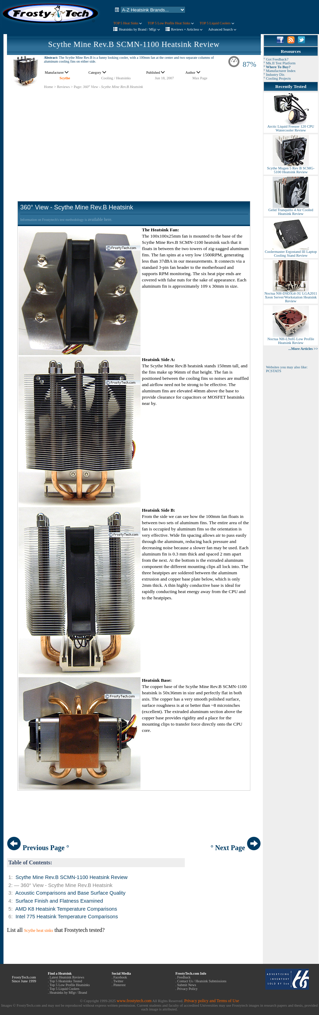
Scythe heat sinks (38, 930)
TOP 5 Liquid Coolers (216, 23)
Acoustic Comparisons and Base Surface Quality (70, 893)
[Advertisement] (134, 137)
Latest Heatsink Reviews (67, 977)
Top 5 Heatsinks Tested (66, 981)
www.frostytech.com (134, 1000)
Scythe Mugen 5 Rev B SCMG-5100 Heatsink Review (290, 168)
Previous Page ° (38, 848)
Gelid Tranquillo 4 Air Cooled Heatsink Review (290, 210)
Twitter (118, 981)
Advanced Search (222, 29)
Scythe (65, 78)
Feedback (183, 977)
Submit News (186, 985)
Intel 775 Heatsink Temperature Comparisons (66, 916)
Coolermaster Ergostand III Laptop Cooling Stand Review (291, 252)
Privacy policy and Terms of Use (211, 1000)
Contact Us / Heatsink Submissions (201, 981)
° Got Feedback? (276, 59)
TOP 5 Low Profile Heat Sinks (170, 23)
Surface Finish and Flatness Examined (59, 901)
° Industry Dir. (274, 75)
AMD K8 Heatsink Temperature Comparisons (66, 909)
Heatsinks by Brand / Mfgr (139, 29)
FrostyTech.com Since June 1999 (24, 979)
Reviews (63, 87)
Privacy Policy (187, 989)
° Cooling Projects (277, 78)
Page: (78, 87)
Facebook (120, 977)
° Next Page (236, 848)
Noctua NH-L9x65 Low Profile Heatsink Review (290, 339)
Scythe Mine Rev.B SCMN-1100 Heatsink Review (134, 44)
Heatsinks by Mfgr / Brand (68, 992)
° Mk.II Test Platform (280, 63)
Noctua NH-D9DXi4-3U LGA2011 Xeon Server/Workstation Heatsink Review (290, 295)
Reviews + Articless (187, 29)
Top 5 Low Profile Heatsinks (70, 985)
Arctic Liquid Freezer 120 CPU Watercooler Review (290, 126)
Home (48, 87)
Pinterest (119, 985)
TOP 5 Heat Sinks (127, 23)
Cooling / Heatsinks (116, 78)
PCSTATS (273, 371)
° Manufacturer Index (280, 71)
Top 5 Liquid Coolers (64, 989)
